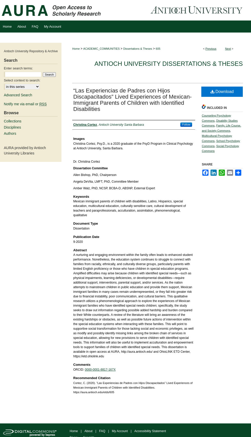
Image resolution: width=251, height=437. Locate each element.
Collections (12, 121)
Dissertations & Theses (137, 48)
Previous (210, 48)
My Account (120, 431)
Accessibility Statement (150, 431)
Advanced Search (18, 95)
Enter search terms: (18, 68)
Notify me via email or (25, 104)
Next (228, 48)
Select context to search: (22, 80)
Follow (186, 124)
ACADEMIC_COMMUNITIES (101, 48)
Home (76, 48)
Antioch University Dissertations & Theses (169, 63)
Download (222, 91)
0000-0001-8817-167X (100, 369)
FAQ (102, 431)
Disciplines (12, 127)
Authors (10, 133)
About (88, 431)
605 (158, 48)
